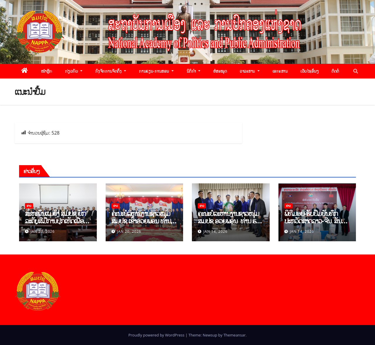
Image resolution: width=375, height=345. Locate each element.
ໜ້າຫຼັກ (46, 71)
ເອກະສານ (280, 71)
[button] (355, 71)
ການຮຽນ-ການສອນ (156, 71)
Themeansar (234, 335)
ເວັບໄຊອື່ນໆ (309, 71)
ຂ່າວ (29, 206)
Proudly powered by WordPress (156, 335)
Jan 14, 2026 (215, 231)
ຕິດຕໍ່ (335, 71)
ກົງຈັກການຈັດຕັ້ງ (110, 71)
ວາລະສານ (249, 71)
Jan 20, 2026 (43, 231)
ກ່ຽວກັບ (73, 71)
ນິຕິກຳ (193, 71)
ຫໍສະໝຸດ (220, 71)
